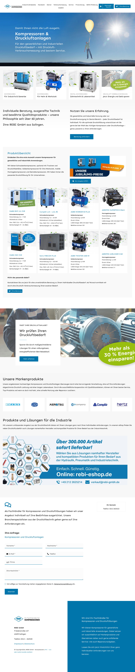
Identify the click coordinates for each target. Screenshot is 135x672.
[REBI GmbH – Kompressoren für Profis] (13, 5)
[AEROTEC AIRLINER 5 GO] (113, 252)
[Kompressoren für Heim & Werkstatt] (51, 84)
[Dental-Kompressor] (84, 84)
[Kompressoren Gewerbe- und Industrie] (18, 84)
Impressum (18, 644)
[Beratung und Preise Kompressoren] (123, 6)
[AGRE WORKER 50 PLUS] (84, 208)
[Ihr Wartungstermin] (106, 6)
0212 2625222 (114, 509)
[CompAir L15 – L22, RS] (53, 208)
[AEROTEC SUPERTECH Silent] (113, 208)
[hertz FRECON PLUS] (53, 252)
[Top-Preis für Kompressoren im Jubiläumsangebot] (98, 157)
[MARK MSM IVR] (22, 252)
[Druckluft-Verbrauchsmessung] (29, 359)
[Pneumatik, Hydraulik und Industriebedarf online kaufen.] (65, 437)
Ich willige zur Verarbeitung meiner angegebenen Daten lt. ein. (41, 584)
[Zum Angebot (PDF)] (80, 181)
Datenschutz (29, 644)
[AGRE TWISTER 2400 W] (84, 252)
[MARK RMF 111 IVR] (22, 208)
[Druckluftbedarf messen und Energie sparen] (117, 84)
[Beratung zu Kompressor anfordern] (81, 136)
